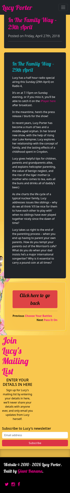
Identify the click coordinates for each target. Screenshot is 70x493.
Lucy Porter (17, 7)
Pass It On (50, 320)
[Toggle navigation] (63, 7)
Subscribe (35, 443)
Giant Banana (30, 471)
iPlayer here (48, 101)
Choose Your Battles (38, 316)
